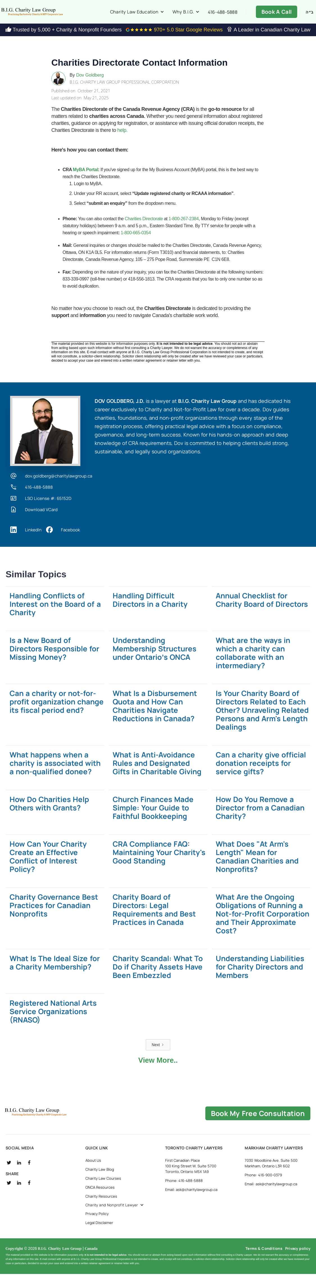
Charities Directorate (144, 223)
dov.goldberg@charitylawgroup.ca (58, 480)
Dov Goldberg (90, 79)
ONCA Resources (100, 1192)
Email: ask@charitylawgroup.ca (191, 1194)
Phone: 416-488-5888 (184, 1185)
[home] (50, 14)
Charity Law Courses (103, 1183)
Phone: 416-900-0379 (263, 1179)
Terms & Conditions (263, 1253)
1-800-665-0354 (136, 237)
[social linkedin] (19, 1167)
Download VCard (41, 514)
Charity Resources (101, 1201)
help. (122, 135)
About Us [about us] (93, 1165)
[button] (137, 14)
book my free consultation (258, 1118)
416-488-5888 (222, 14)
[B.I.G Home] (54, 1116)
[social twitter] (9, 1167)
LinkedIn (33, 534)
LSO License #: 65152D (48, 503)
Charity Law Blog (99, 1174)
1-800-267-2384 (184, 223)
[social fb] (29, 1167)
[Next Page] (158, 1049)
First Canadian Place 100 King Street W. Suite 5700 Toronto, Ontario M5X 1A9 (190, 1171)
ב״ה (309, 14)
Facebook (70, 534)
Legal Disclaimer (99, 1227)
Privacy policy (297, 1253)
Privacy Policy (97, 1218)
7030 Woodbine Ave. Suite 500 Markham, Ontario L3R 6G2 (271, 1168)
